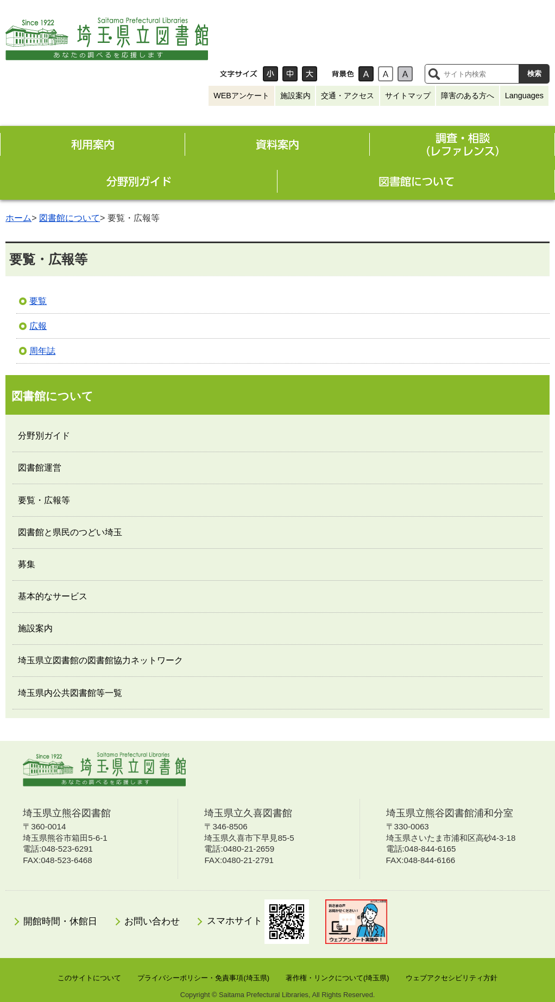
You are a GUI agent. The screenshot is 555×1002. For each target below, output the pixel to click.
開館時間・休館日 (60, 921)
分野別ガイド (44, 435)
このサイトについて (89, 978)
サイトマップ (408, 95)
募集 (26, 564)
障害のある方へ (467, 95)
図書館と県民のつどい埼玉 (70, 532)
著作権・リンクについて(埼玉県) (337, 978)
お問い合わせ (152, 921)
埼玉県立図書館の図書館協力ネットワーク (100, 660)
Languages (524, 95)
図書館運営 (39, 467)
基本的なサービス (52, 596)
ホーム (18, 218)
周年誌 (42, 351)
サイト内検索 (434, 74)
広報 (38, 326)
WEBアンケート (241, 95)
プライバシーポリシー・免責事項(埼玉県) (203, 978)
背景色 (342, 74)
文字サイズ (239, 74)
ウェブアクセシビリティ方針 (451, 978)
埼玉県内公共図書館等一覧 (70, 692)
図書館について (69, 218)
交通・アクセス (347, 95)
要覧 (38, 301)
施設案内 (295, 95)
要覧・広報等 (44, 500)
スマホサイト (258, 921)
